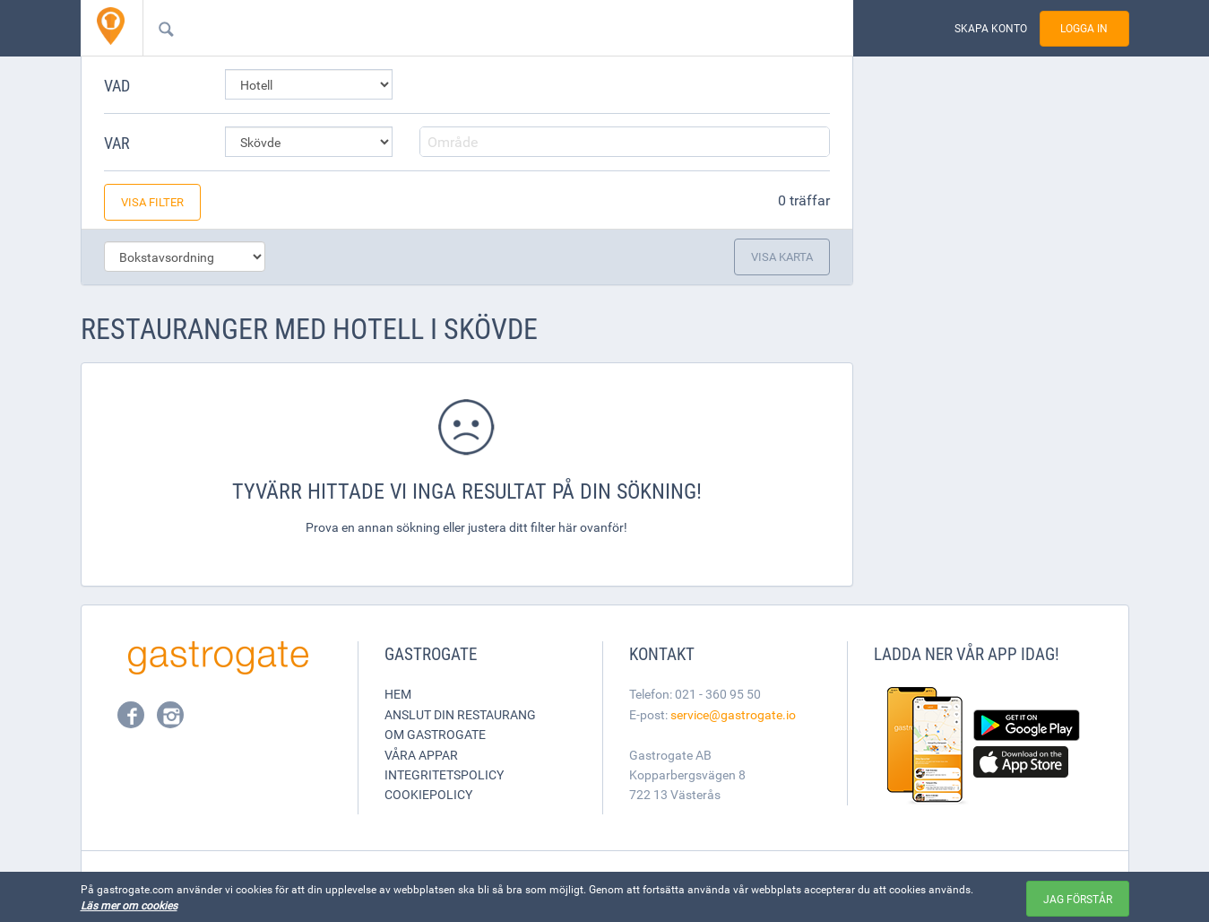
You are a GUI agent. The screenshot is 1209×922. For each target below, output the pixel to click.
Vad (117, 85)
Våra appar (421, 754)
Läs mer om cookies (129, 905)
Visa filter (152, 202)
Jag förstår (1077, 899)
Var (117, 142)
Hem (397, 693)
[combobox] (469, 28)
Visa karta (782, 256)
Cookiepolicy (428, 794)
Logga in (1084, 28)
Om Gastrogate (435, 734)
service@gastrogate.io (733, 714)
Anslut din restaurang (460, 714)
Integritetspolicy (444, 774)
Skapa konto (990, 28)
